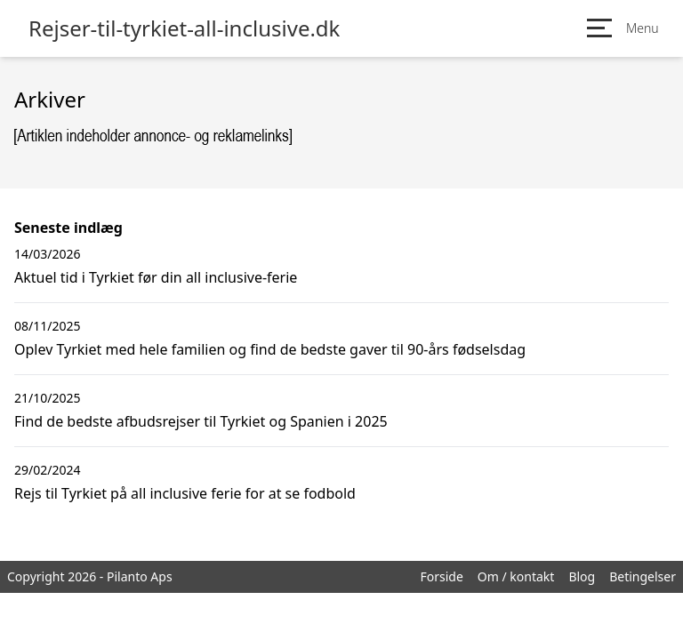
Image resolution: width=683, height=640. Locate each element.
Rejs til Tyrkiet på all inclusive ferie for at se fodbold (185, 493)
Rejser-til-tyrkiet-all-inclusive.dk (184, 28)
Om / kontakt (516, 576)
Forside (441, 576)
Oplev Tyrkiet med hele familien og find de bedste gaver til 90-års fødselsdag (270, 349)
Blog (581, 576)
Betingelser (642, 576)
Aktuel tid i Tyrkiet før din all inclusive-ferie (155, 277)
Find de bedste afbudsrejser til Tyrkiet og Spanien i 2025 (201, 421)
